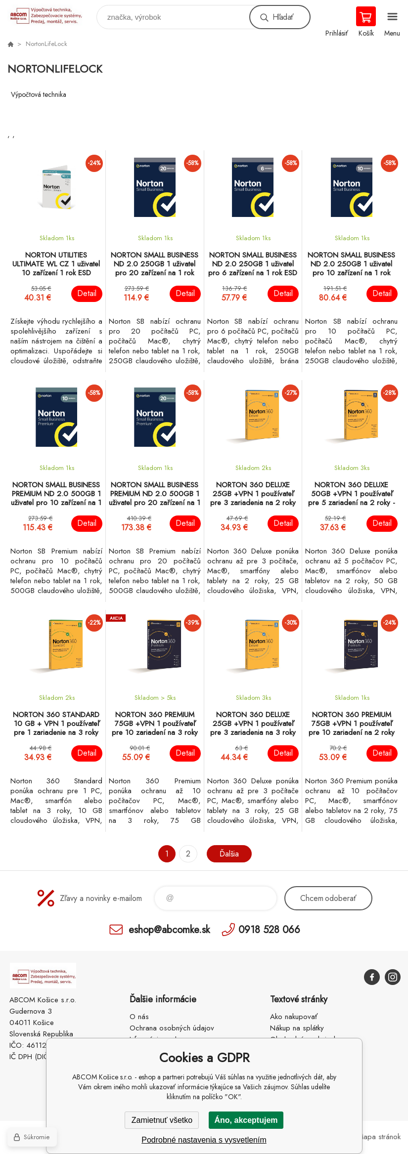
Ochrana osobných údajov (172, 1028)
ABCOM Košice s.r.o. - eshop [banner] (51, 14)
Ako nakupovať (293, 1016)
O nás (139, 1016)
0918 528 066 (269, 929)
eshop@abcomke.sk (169, 929)
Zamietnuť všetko (162, 1120)
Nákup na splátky (297, 1028)
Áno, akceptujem (245, 1120)
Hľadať (282, 17)
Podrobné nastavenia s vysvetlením (204, 1140)
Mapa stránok (379, 1136)
